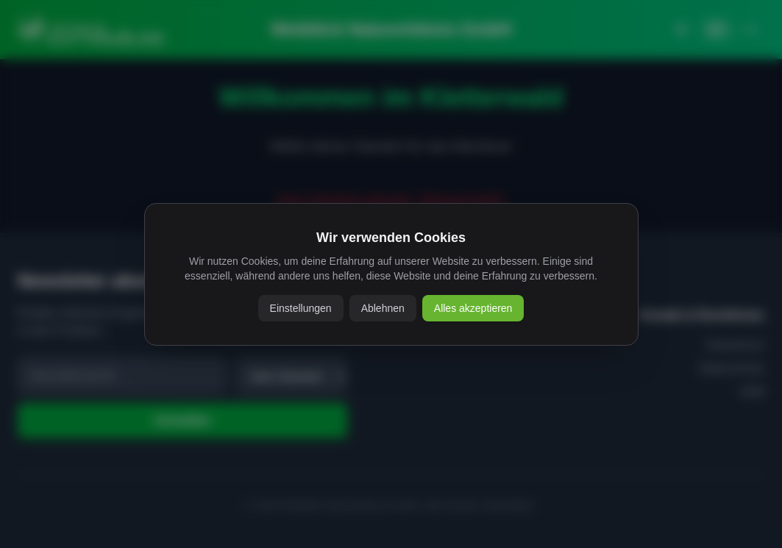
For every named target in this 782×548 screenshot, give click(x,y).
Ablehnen (383, 308)
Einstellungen (301, 308)
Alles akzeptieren (473, 308)
